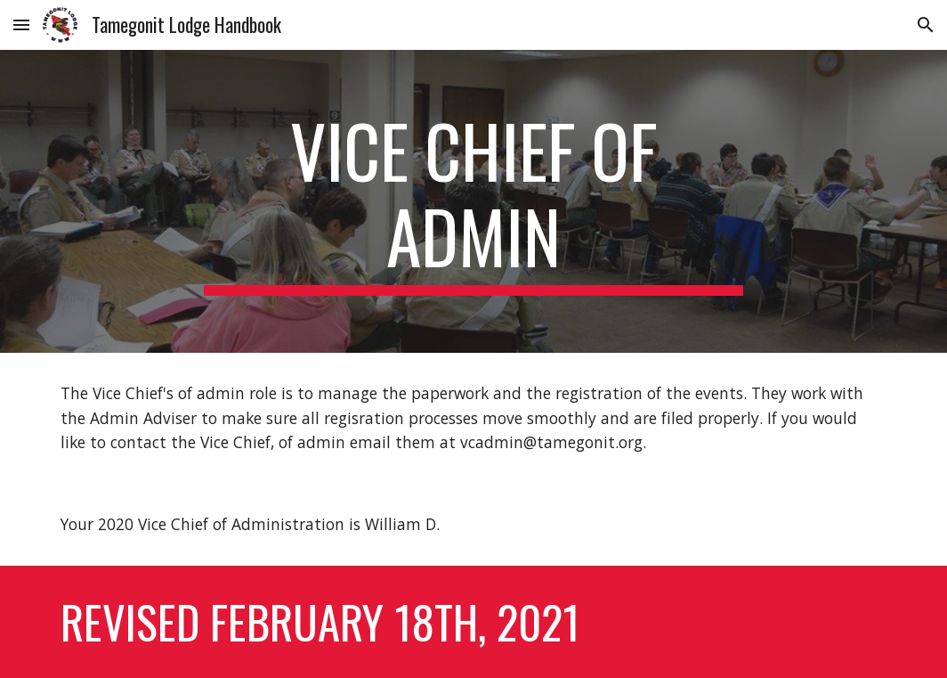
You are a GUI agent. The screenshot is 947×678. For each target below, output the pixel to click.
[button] (21, 24)
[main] (473, 201)
